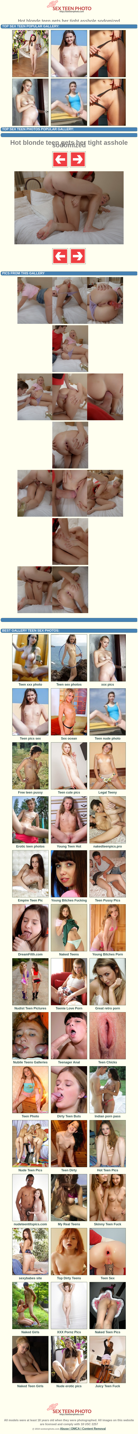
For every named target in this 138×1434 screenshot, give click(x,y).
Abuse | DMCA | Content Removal (83, 1428)
